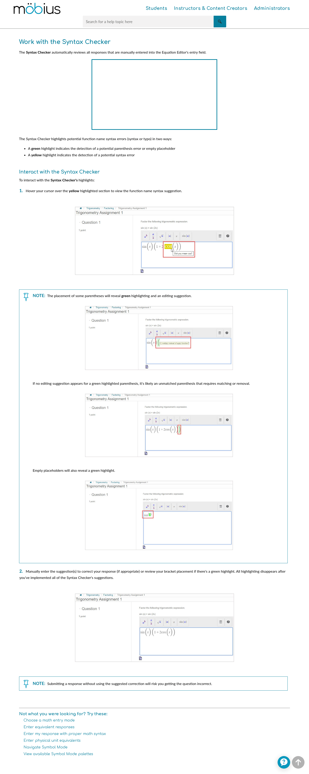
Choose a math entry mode (49, 720)
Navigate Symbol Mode (46, 747)
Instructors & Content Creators (210, 8)
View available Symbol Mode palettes (58, 754)
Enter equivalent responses (49, 727)
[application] (284, 762)
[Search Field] (154, 21)
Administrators (272, 8)
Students (156, 8)
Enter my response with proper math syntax (65, 734)
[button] (220, 21)
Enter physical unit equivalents (52, 741)
